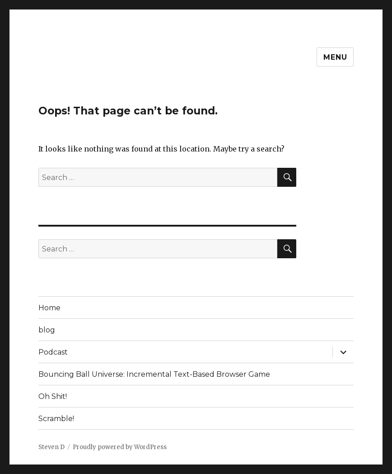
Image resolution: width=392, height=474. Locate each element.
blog (46, 330)
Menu (335, 57)
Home (49, 307)
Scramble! (56, 418)
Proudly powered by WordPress (120, 447)
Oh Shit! (52, 396)
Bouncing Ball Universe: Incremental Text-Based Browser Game (154, 374)
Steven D (51, 447)
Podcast (53, 352)
